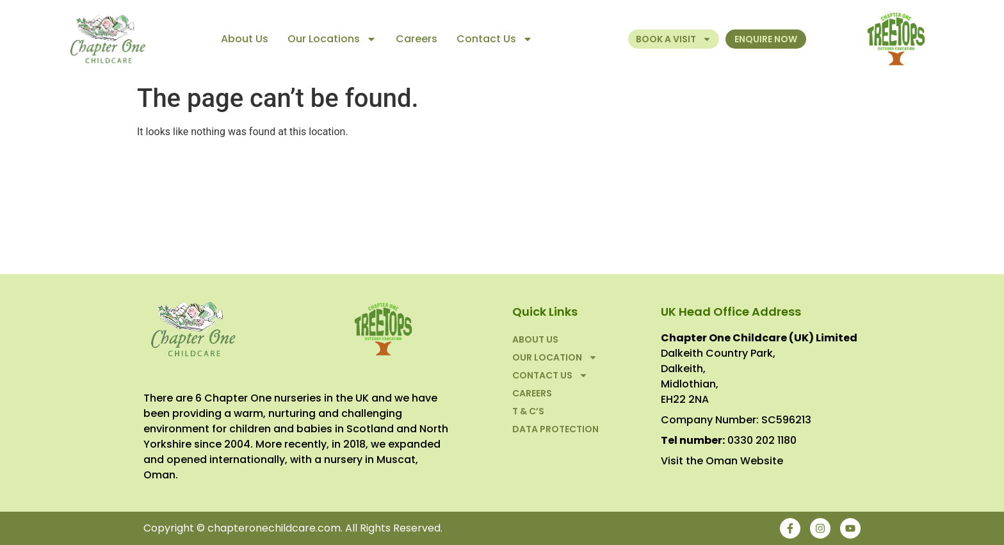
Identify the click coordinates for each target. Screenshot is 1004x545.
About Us (244, 38)
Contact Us (495, 39)
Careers (416, 38)
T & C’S (528, 411)
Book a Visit (673, 39)
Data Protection (555, 429)
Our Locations (331, 39)
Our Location (554, 357)
